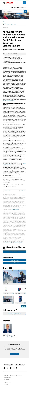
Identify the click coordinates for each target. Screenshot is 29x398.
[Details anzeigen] (25, 283)
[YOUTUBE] (10, 368)
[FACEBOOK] (4, 368)
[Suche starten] (25, 11)
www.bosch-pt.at (15, 209)
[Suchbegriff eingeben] (14, 11)
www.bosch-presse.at (18, 242)
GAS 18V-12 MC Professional (9, 100)
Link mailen (23, 190)
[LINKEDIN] (16, 368)
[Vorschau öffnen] (14, 276)
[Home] (8, 2)
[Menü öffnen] (24, 2)
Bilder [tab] (8, 24)
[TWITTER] (7, 368)
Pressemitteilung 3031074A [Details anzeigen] (14, 313)
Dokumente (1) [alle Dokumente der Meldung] (10, 310)
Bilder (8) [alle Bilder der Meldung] (7, 268)
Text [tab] (4, 24)
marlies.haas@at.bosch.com (12, 336)
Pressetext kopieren (14, 262)
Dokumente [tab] (13, 24)
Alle (3, 21)
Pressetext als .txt (14, 260)
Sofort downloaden (14, 251)
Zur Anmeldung (14, 354)
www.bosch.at (8, 242)
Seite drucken (8, 190)
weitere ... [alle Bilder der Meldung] (24, 306)
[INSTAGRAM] (13, 368)
